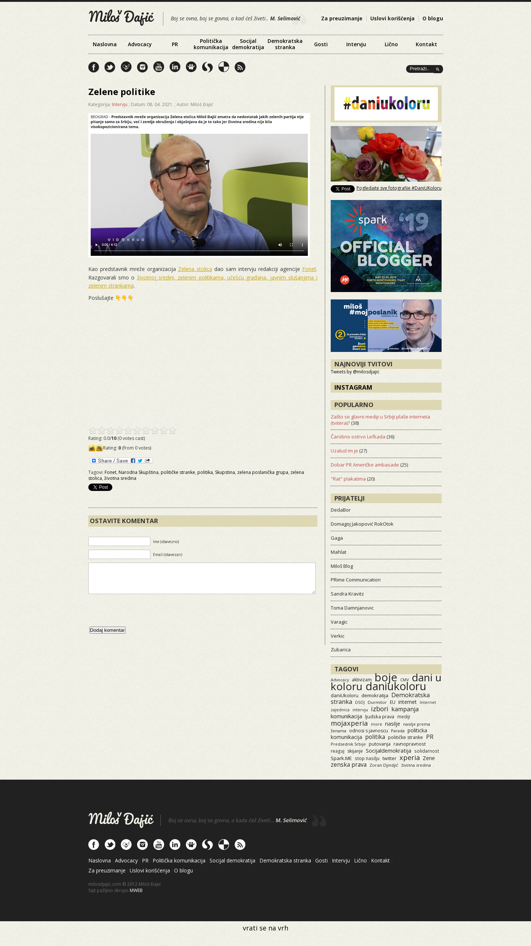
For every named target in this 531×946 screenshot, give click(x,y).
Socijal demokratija (248, 44)
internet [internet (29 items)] (407, 701)
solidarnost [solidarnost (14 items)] (426, 751)
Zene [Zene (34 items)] (429, 758)
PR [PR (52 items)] (429, 737)
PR (175, 44)
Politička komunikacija (211, 44)
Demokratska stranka (285, 44)
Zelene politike (121, 91)
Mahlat (338, 552)
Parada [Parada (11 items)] (398, 730)
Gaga (337, 538)
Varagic (339, 621)
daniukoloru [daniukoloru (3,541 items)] (395, 686)
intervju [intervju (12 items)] (360, 709)
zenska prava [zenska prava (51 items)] (349, 764)
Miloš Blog (342, 566)
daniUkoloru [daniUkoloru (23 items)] (344, 695)
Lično (391, 44)
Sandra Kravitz (347, 593)
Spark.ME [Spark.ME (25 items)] (341, 758)
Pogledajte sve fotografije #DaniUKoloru (399, 188)
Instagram (353, 387)
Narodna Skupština (139, 472)
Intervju (356, 44)
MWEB (136, 890)
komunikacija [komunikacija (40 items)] (346, 716)
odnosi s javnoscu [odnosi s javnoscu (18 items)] (368, 731)
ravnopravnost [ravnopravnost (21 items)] (410, 743)
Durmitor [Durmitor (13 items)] (377, 702)
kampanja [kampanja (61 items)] (405, 709)
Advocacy (140, 44)
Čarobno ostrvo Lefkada (358, 436)
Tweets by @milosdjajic (355, 372)
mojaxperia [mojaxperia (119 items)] (349, 723)
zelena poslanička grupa (262, 472)
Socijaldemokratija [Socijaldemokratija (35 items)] (388, 750)
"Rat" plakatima (348, 478)
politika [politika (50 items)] (375, 737)
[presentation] (144, 617)
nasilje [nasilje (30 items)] (392, 723)
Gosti (321, 44)
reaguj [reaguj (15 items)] (337, 751)
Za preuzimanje (341, 18)
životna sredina (120, 478)
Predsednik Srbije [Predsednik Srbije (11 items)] (348, 744)
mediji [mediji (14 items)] (403, 716)
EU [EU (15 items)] (392, 702)
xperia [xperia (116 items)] (409, 757)
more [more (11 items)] (376, 724)
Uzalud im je (344, 450)
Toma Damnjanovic (352, 607)
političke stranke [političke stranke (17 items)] (405, 737)
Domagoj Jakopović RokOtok (362, 524)
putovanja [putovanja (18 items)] (380, 744)
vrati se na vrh (265, 927)
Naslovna (105, 44)
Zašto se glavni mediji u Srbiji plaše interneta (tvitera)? (380, 419)
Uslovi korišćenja (392, 18)
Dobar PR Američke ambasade (365, 464)
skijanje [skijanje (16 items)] (355, 751)
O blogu (432, 18)
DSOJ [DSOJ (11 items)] (360, 702)
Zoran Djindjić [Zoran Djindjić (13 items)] (384, 765)
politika (205, 472)
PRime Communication (356, 579)
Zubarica (341, 649)
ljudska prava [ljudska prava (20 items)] (379, 716)
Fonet (309, 268)
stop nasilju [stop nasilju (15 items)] (367, 758)
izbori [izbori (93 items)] (379, 708)
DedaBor (341, 509)
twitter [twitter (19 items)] (389, 758)
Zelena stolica (195, 268)
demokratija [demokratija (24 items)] (374, 695)
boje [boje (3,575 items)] (386, 677)
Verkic (337, 636)
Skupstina (225, 472)
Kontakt (426, 44)
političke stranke (178, 472)
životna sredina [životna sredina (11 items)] (416, 765)
